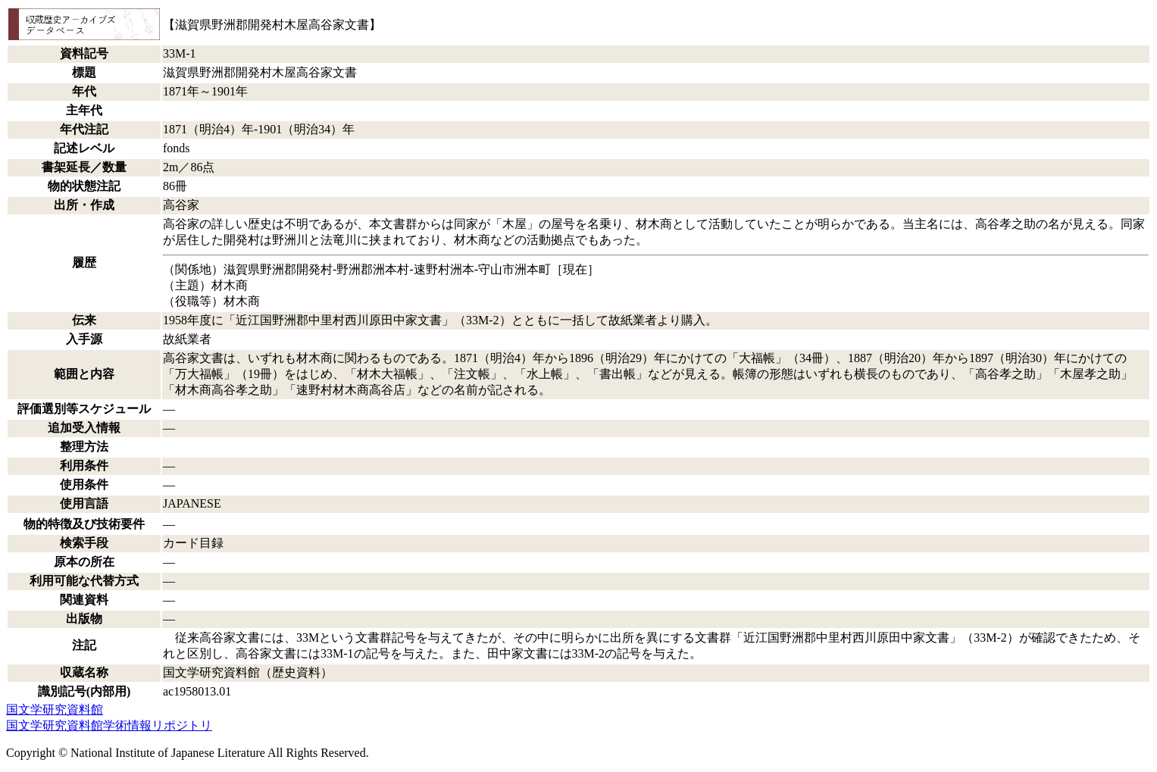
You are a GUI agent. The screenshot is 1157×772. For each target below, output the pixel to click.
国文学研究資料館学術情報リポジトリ (109, 725)
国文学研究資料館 (54, 709)
